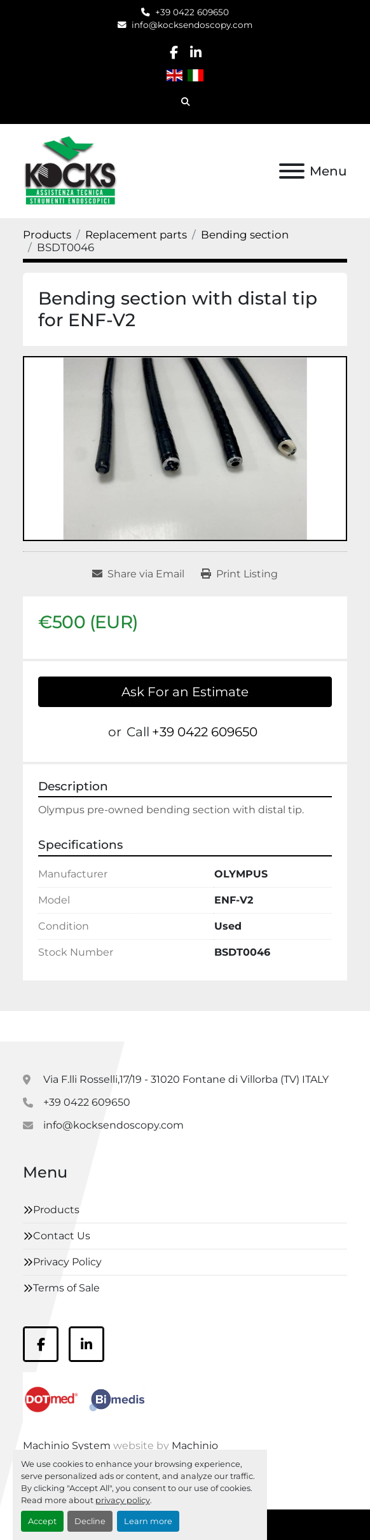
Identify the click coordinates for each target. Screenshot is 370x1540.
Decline (90, 1521)
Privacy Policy (67, 1262)
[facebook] (173, 52)
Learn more (148, 1521)
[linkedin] (195, 52)
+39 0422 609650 (192, 12)
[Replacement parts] (136, 234)
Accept (42, 1521)
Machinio (195, 1446)
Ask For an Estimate (185, 691)
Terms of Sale (66, 1288)
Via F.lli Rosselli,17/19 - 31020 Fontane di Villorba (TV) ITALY (186, 1079)
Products (56, 1210)
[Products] (47, 234)
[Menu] (292, 171)
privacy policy (122, 1500)
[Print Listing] (239, 574)
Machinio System (67, 1446)
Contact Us (61, 1236)
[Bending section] (245, 234)
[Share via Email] (138, 574)
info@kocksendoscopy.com (192, 25)
